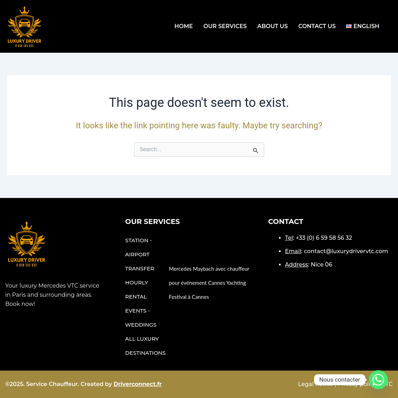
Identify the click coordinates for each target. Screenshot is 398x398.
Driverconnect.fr (137, 384)
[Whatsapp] (378, 379)
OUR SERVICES (225, 26)
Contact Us (316, 26)
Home (183, 26)
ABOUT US (272, 26)
